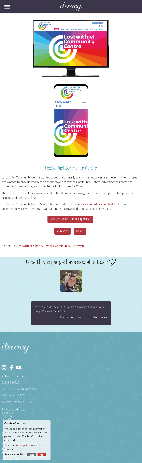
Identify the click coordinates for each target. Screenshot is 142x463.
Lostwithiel (24, 245)
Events (49, 245)
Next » (80, 231)
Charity (38, 245)
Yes (32, 454)
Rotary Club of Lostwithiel (95, 204)
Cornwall (78, 245)
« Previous (63, 231)
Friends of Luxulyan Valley (91, 317)
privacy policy (22, 445)
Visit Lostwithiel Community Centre (70, 219)
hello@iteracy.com (12, 376)
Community (62, 245)
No (41, 454)
